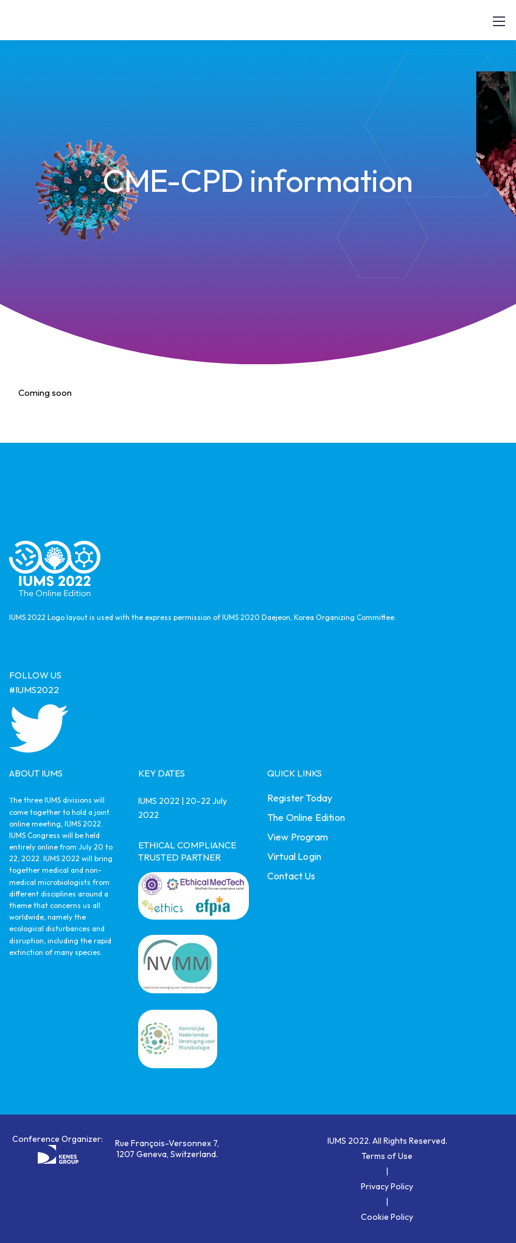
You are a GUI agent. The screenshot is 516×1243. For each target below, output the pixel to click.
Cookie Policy (387, 1216)
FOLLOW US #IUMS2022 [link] (35, 682)
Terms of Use (387, 1155)
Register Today (299, 798)
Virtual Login (294, 856)
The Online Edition (306, 817)
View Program (297, 837)
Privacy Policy (387, 1186)
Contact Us (291, 876)
